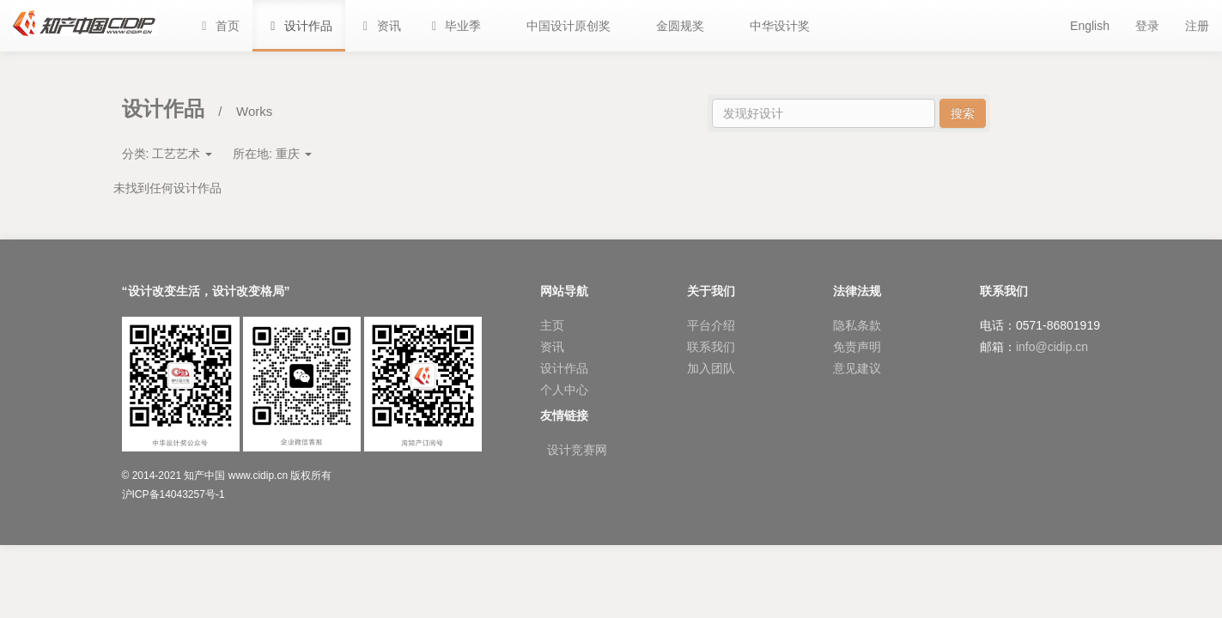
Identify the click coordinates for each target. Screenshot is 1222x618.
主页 (552, 325)
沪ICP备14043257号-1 (173, 494)
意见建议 (857, 368)
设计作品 (564, 368)
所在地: (272, 154)
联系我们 (711, 347)
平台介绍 (711, 325)
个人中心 (564, 390)
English (1090, 26)
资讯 (552, 347)
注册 (1197, 26)
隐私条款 (857, 325)
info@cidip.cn (1052, 347)
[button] (454, 26)
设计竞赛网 (577, 450)
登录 (1147, 26)
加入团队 (711, 368)
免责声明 (857, 347)
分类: (167, 154)
